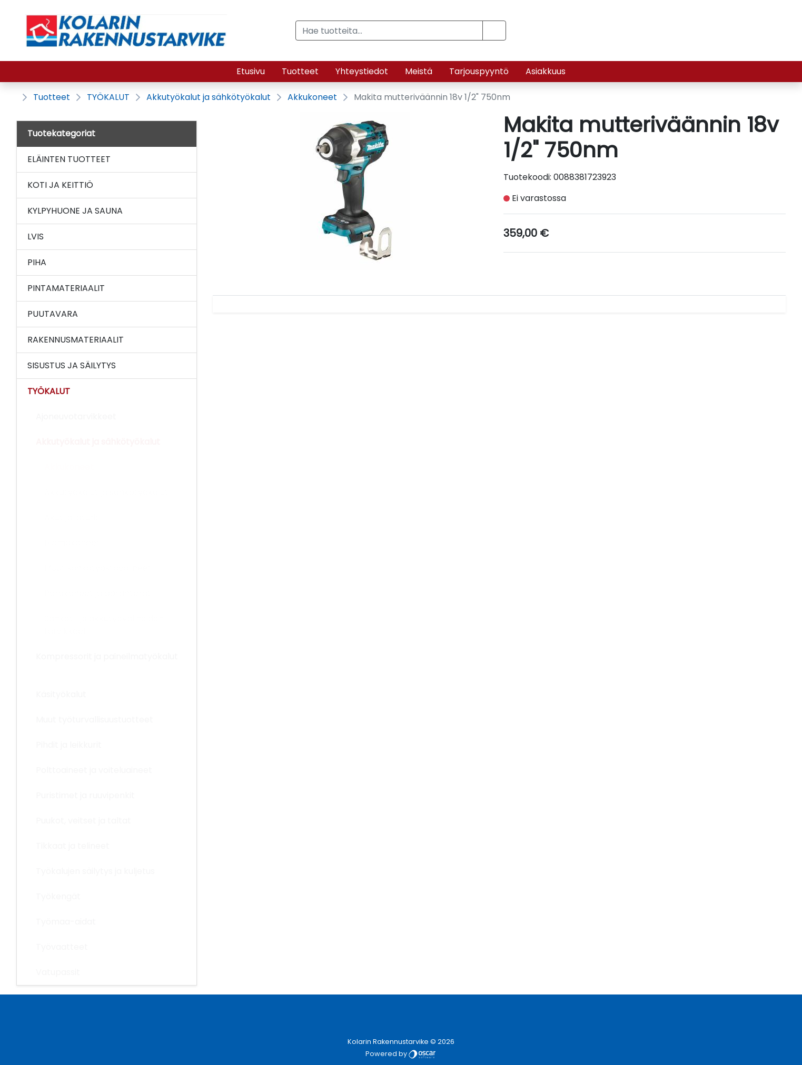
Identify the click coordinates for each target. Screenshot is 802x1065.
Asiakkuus (546, 71)
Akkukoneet (312, 97)
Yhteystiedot (361, 71)
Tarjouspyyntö (479, 71)
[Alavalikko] (185, 159)
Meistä (418, 71)
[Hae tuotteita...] (389, 31)
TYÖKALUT (108, 97)
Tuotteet (300, 71)
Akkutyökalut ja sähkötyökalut (208, 97)
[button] (494, 31)
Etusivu (250, 71)
